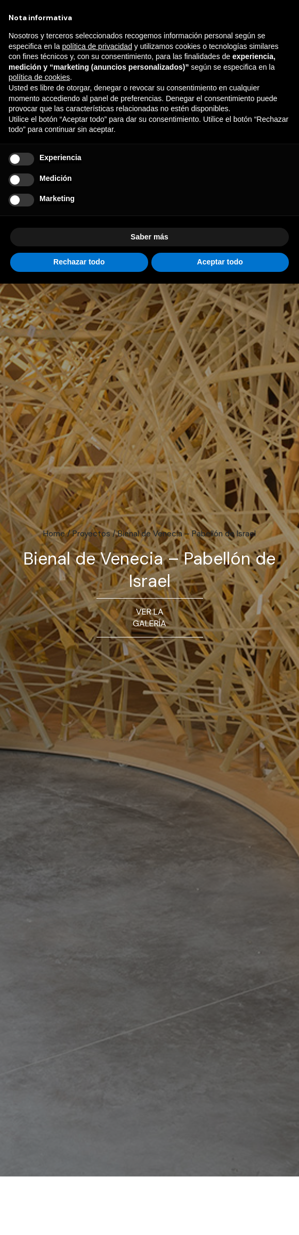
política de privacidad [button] (97, 46)
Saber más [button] (149, 237)
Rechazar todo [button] (78, 262)
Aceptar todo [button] (220, 262)
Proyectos (91, 533)
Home (54, 533)
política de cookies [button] (39, 77)
